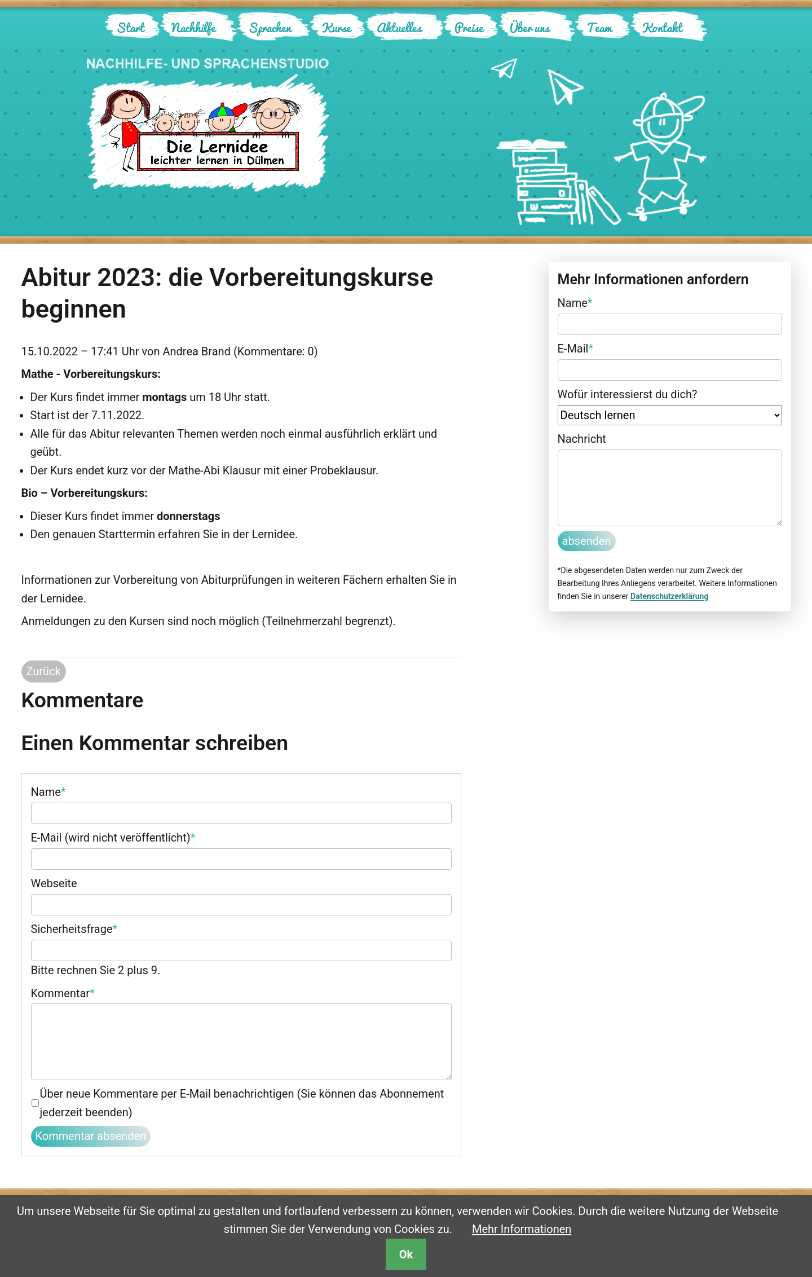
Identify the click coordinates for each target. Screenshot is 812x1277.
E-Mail (576, 347)
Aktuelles (399, 27)
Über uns (529, 27)
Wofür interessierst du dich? (628, 394)
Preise (468, 27)
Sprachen (269, 27)
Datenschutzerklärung (669, 596)
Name (48, 791)
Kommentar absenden (91, 1136)
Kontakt (662, 27)
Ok (406, 1254)
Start (130, 27)
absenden (586, 541)
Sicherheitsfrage (74, 928)
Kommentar (63, 992)
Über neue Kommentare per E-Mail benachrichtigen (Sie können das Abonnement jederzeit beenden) (242, 1103)
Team (599, 27)
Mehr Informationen (521, 1229)
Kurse (336, 27)
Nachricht (582, 439)
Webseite (54, 883)
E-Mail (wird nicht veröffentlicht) (113, 836)
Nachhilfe (193, 27)
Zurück (44, 671)
